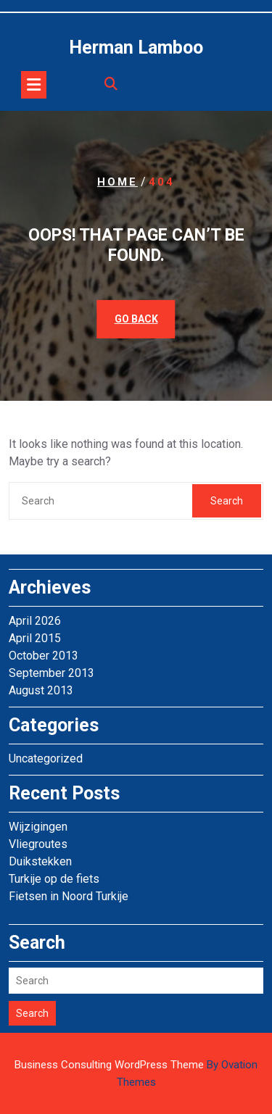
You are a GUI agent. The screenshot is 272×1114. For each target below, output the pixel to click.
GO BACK (136, 319)
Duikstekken (40, 861)
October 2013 (43, 655)
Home (117, 181)
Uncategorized (46, 758)
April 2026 (35, 621)
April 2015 (35, 638)
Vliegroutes (38, 844)
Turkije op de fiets (54, 879)
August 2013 (41, 690)
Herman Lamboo (136, 47)
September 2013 (51, 673)
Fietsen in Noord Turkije (68, 896)
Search (226, 501)
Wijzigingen (38, 827)
